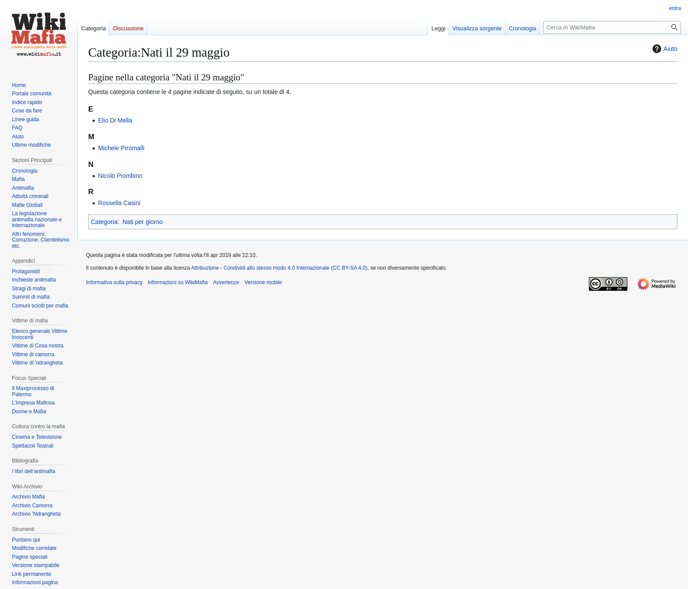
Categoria (104, 221)
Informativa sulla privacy (114, 282)
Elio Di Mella (115, 120)
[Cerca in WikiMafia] (612, 27)
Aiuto (663, 48)
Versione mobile (263, 282)
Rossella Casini (119, 202)
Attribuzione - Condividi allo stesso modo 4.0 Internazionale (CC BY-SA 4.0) (279, 268)
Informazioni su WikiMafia (178, 282)
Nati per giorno (142, 221)
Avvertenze (226, 282)
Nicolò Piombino (120, 175)
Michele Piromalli (121, 148)
